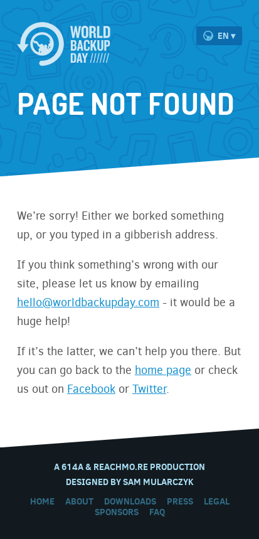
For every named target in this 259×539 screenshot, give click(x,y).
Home (42, 501)
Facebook (91, 389)
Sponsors (117, 512)
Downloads (130, 501)
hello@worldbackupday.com (88, 302)
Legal (217, 501)
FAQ (157, 512)
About (79, 501)
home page (163, 370)
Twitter (149, 389)
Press (180, 501)
